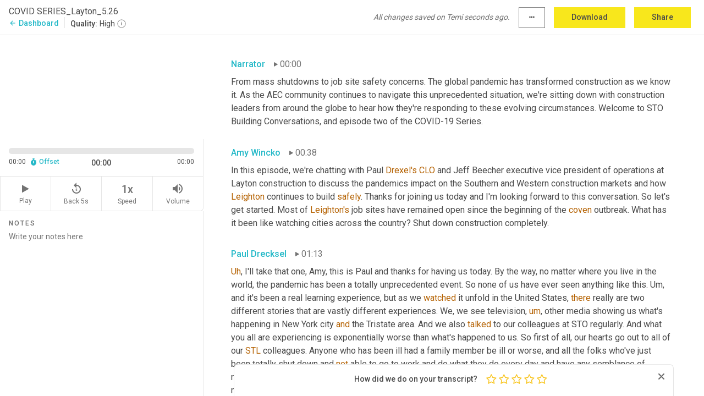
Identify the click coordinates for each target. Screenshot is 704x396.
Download (589, 17)
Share (662, 17)
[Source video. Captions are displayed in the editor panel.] (102, 86)
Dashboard (34, 23)
